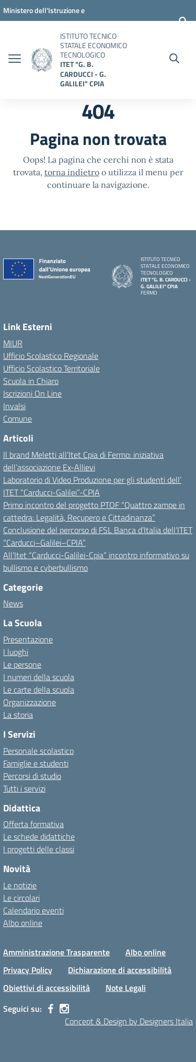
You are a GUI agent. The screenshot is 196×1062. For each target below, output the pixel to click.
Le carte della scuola (38, 689)
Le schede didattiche (39, 836)
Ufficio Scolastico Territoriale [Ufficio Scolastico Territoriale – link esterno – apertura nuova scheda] (51, 368)
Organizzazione (29, 702)
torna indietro (71, 172)
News (13, 603)
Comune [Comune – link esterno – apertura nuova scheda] (17, 418)
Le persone (22, 664)
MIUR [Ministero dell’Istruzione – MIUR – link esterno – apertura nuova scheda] (12, 343)
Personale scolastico (38, 750)
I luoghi (15, 652)
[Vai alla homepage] (41, 60)
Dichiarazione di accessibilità (119, 970)
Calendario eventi (33, 910)
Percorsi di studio (32, 776)
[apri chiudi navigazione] (14, 59)
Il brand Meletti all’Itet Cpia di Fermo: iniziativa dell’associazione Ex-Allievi (83, 460)
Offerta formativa (33, 824)
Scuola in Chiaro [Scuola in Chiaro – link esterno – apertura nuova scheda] (31, 381)
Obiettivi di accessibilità (46, 987)
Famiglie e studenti (35, 763)
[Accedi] (183, 21)
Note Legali (126, 987)
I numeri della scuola (38, 677)
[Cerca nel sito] (174, 59)
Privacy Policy (27, 970)
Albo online (22, 923)
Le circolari (21, 897)
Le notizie (20, 885)
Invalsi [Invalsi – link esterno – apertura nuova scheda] (14, 406)
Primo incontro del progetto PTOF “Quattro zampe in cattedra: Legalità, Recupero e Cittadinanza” (94, 511)
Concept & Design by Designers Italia (129, 1021)
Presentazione (28, 639)
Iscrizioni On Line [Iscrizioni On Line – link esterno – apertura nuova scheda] (32, 393)
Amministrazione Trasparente (56, 952)
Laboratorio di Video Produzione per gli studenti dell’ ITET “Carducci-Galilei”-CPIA (92, 486)
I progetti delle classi (38, 849)
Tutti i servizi (24, 788)
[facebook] (50, 1008)
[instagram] (64, 1008)
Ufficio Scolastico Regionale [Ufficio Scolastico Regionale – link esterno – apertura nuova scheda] (50, 355)
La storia (18, 714)
